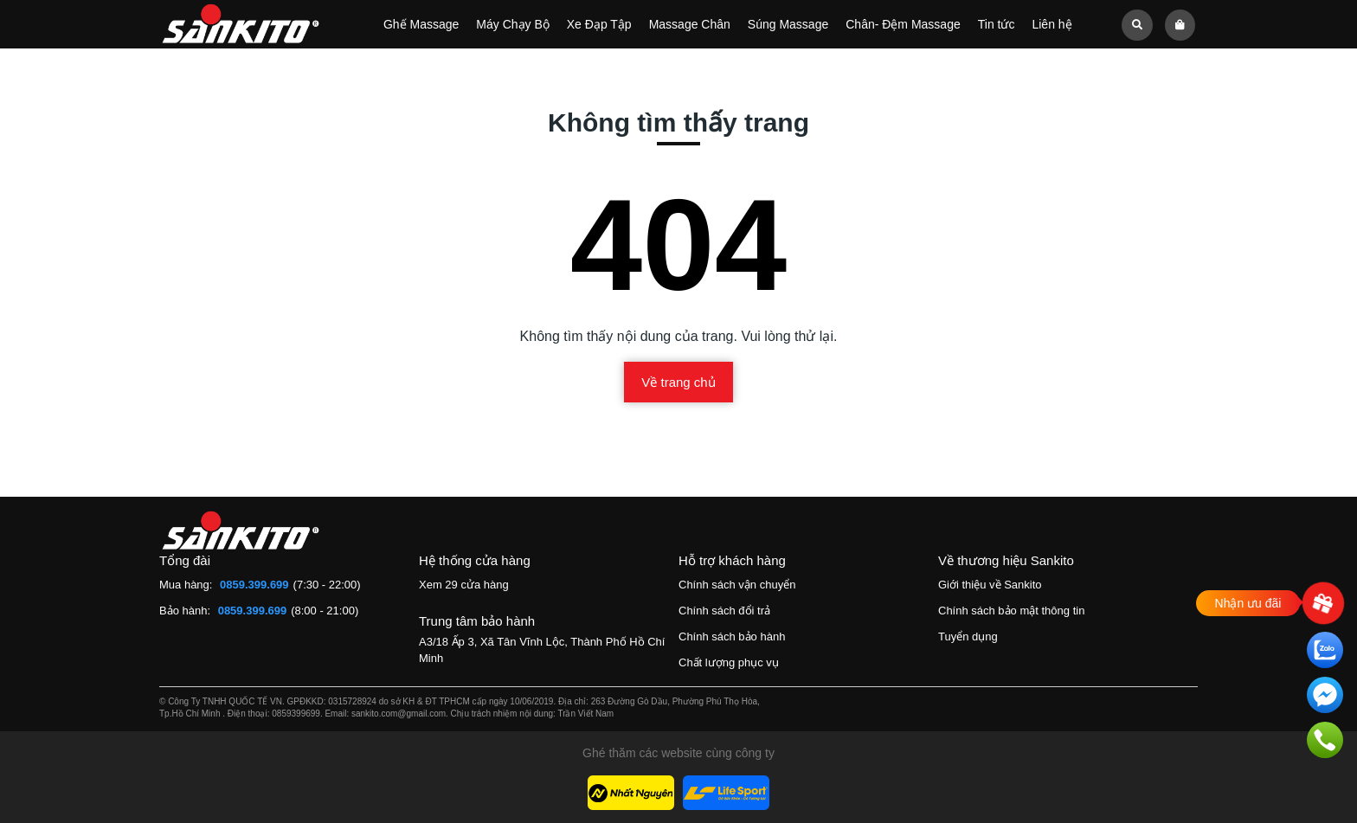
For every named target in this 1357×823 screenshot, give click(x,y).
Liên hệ (1051, 24)
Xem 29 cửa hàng (464, 584)
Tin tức (996, 24)
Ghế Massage (421, 24)
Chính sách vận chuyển (736, 584)
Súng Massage (788, 24)
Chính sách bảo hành (731, 636)
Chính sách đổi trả (724, 610)
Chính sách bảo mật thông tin (1011, 610)
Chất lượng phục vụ (728, 662)
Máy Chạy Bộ (512, 24)
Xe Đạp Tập (599, 24)
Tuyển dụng (968, 636)
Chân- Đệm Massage (903, 24)
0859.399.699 (254, 584)
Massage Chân (689, 24)
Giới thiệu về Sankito (990, 584)
